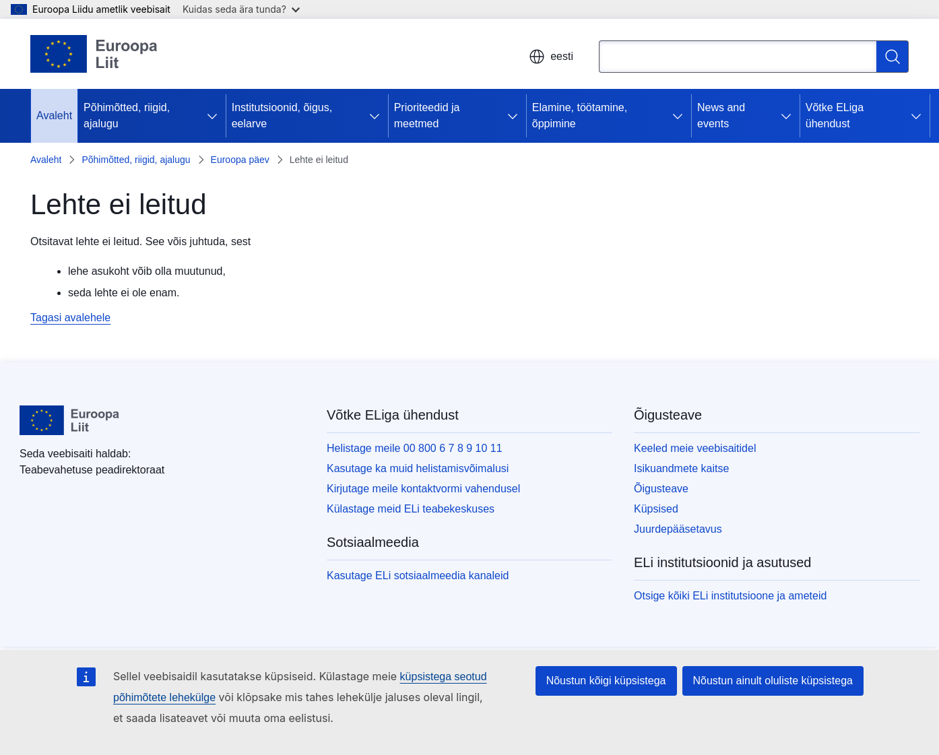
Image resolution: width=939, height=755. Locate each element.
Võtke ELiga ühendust (835, 115)
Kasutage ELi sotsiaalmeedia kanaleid (418, 575)
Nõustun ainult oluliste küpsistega (773, 680)
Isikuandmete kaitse (681, 468)
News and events (721, 115)
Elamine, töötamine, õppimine (579, 115)
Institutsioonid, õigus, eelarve (282, 115)
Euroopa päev (240, 159)
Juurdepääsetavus (678, 529)
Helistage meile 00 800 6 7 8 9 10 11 (415, 448)
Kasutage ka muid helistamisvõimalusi (418, 468)
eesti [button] (551, 56)
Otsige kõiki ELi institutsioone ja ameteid (730, 595)
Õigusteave (661, 488)
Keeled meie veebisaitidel (695, 448)
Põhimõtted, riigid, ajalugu (127, 115)
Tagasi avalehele (70, 317)
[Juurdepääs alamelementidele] (215, 116)
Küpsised (656, 509)
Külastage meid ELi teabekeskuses (410, 509)
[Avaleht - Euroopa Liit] (94, 54)
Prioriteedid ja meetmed (427, 115)
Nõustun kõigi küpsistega (606, 680)
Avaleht (54, 115)
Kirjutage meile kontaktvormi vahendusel (423, 488)
